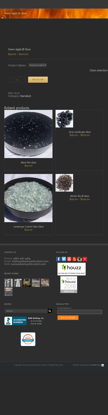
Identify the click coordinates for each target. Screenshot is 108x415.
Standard (25, 96)
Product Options (17, 65)
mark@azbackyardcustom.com (30, 261)
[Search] (50, 311)
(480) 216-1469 (21, 258)
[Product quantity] (17, 80)
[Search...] (26, 311)
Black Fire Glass (28, 162)
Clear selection (99, 70)
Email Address (65, 308)
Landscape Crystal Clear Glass (28, 226)
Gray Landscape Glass (80, 132)
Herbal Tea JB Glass (79, 196)
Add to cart (38, 79)
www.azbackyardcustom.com (28, 264)
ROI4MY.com (96, 365)
